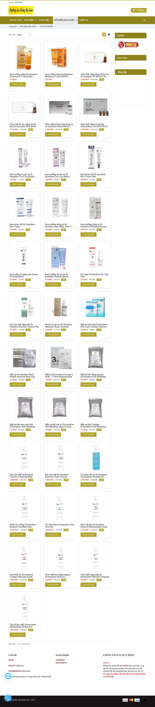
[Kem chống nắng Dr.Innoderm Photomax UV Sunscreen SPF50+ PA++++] (24, 75)
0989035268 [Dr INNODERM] (18, 2)
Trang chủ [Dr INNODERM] (13, 26)
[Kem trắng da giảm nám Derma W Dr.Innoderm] (24, 275)
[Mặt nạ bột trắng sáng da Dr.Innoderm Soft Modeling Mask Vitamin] (95, 375)
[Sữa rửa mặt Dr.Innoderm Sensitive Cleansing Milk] (24, 476)
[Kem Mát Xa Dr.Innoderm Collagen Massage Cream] (24, 576)
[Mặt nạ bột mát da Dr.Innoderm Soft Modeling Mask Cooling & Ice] (59, 425)
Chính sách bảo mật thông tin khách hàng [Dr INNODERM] (119, 660)
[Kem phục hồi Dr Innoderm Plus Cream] (24, 225)
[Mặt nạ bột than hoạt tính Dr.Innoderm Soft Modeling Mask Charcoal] (24, 425)
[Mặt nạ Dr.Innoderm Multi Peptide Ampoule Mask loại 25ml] (24, 375)
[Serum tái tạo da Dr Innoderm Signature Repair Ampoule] (59, 325)
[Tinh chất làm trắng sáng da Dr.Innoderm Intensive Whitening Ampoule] (59, 576)
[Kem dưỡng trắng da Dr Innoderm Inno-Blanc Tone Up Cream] (59, 225)
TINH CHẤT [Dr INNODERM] (45, 20)
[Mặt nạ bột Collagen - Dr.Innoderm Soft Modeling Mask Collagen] (95, 425)
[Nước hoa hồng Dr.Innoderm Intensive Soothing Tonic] (24, 526)
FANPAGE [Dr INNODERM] (60, 660)
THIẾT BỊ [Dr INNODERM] (83, 20)
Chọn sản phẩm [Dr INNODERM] (17, 84)
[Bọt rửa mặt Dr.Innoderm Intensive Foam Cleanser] (59, 476)
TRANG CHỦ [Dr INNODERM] (16, 20)
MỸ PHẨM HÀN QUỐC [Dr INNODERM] (65, 20)
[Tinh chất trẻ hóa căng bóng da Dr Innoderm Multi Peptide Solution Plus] (59, 125)
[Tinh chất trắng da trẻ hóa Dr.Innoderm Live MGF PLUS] (95, 125)
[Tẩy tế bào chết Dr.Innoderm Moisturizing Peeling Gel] (24, 626)
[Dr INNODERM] (9, 690)
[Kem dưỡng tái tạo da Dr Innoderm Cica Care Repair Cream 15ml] (24, 175)
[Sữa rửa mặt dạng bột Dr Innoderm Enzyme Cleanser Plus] (24, 325)
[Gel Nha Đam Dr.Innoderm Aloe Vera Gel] (59, 526)
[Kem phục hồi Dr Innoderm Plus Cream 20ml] (95, 175)
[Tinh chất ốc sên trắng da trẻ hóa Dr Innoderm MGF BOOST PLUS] (24, 125)
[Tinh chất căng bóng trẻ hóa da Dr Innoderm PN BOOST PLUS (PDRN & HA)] (95, 75)
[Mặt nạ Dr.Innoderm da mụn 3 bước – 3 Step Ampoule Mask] (59, 375)
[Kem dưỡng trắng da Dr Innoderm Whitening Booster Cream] (95, 225)
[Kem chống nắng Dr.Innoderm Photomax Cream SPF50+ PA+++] (59, 75)
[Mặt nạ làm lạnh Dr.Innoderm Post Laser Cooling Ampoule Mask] (95, 325)
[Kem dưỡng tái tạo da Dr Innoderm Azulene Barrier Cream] (59, 275)
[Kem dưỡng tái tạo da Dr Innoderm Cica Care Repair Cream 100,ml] (59, 175)
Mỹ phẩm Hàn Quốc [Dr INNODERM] (29, 26)
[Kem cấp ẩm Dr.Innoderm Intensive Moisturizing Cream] (95, 526)
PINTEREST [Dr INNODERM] (61, 663)
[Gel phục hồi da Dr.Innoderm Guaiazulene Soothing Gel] (95, 476)
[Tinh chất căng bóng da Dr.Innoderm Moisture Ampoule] (95, 576)
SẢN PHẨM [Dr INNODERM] (30, 20)
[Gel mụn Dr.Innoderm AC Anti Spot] (95, 275)
